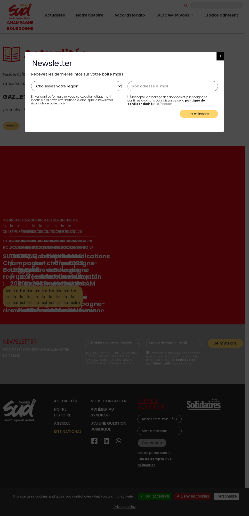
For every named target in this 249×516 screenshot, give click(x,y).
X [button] (220, 56)
